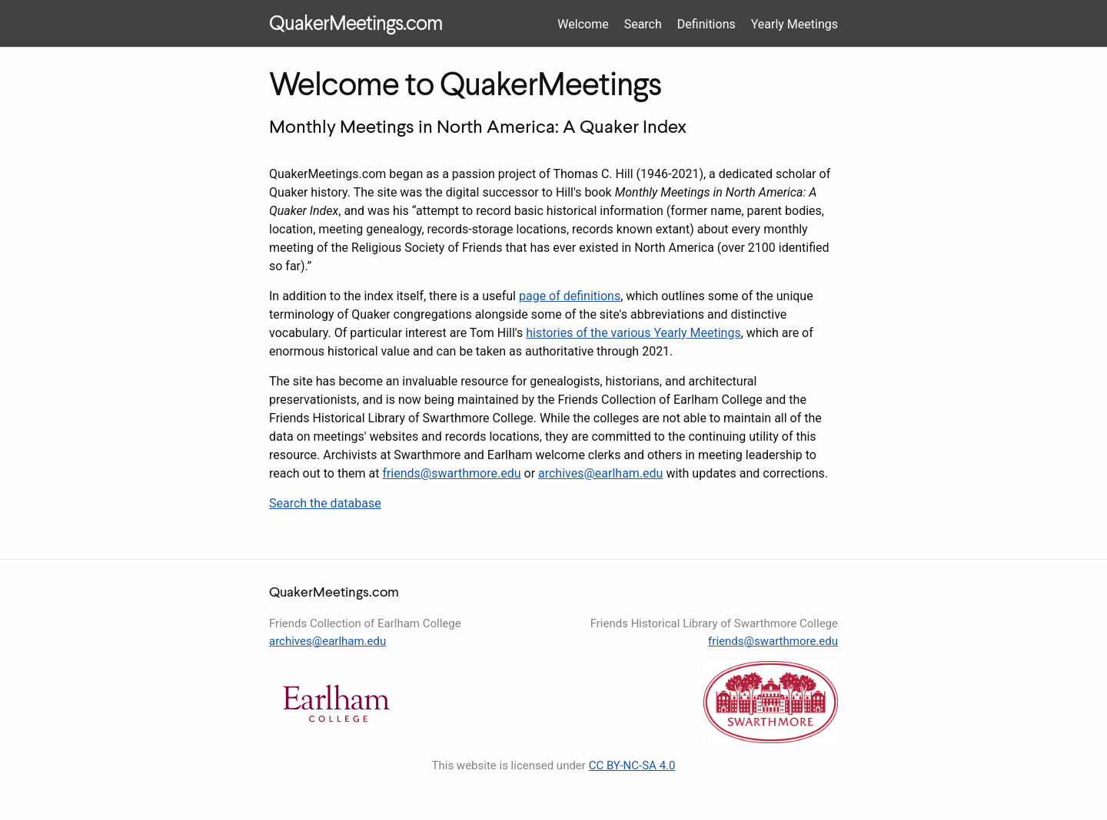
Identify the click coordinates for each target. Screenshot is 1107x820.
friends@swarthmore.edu (451, 473)
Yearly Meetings (794, 24)
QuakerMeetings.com (355, 25)
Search (643, 24)
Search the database (325, 503)
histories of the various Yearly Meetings (633, 333)
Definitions (706, 24)
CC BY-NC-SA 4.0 (632, 765)
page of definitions (569, 296)
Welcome (582, 24)
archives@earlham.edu (600, 473)
